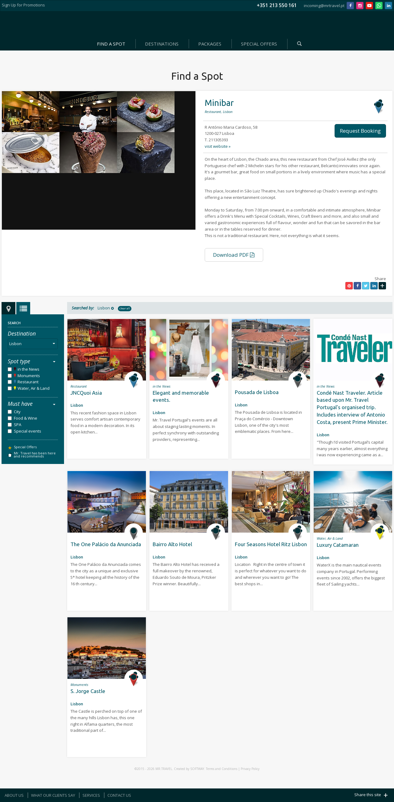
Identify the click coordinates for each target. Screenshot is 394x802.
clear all (124, 308)
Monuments (29, 375)
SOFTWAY (197, 769)
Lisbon (33, 343)
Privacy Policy (250, 769)
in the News (28, 369)
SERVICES (91, 795)
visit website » (218, 146)
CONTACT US (119, 795)
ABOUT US (14, 795)
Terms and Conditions (221, 769)
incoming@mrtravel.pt (324, 5)
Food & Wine (25, 418)
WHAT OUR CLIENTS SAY (53, 795)
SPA (17, 424)
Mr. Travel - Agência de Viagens (196, 24)
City (17, 411)
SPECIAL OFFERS (259, 44)
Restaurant (28, 382)
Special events (27, 431)
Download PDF (234, 254)
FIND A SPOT (111, 44)
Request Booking (360, 130)
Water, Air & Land (34, 388)
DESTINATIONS (162, 44)
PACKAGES (209, 44)
